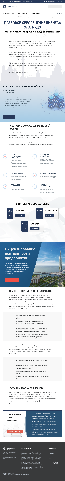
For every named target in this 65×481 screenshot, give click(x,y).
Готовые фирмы (35, 13)
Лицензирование (22, 13)
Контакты (59, 13)
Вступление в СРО (8, 13)
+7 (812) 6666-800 (52, 456)
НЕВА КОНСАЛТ (7, 473)
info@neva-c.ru (51, 458)
